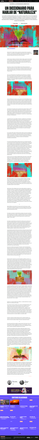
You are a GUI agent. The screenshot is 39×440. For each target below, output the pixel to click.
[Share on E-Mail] (14, 48)
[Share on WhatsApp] (12, 48)
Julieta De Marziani (24, 23)
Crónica (2, 410)
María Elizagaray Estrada (33, 418)
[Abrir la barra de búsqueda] (14, 1)
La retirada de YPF (12, 406)
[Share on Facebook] (11, 48)
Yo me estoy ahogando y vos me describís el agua (34, 406)
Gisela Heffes (15, 23)
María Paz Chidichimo (13, 429)
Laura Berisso (31, 428)
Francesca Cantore (13, 407)
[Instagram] (11, 1)
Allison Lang (22, 418)
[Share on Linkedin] (13, 48)
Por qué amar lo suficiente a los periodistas (4, 406)
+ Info (25, 384)
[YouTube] (12, 1)
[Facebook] (10, 1)
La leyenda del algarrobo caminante (23, 417)
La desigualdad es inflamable (24, 406)
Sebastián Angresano (23, 407)
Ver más (19, 433)
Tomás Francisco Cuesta (14, 418)
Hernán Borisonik (3, 429)
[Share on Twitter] (10, 48)
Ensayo (31, 410)
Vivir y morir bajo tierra (33, 427)
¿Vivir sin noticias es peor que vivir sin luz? (24, 428)
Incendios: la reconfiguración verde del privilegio (4, 428)
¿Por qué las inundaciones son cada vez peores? (14, 428)
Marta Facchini (5, 418)
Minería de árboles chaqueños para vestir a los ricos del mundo (4, 417)
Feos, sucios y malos (12, 416)
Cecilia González (22, 429)
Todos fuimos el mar (32, 416)
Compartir (8, 48)
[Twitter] (9, 1)
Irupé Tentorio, (2, 418)
